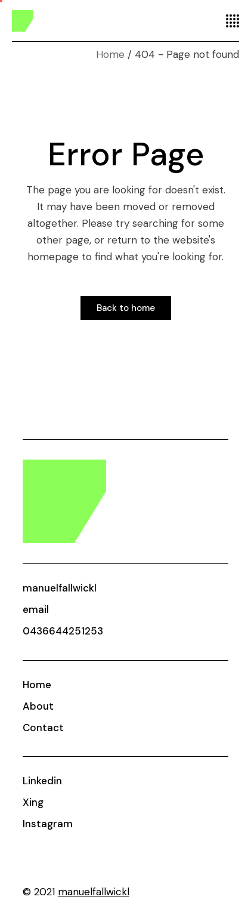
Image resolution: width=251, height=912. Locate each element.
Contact (43, 727)
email (36, 609)
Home (37, 684)
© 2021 (76, 891)
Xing (33, 802)
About (38, 706)
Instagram (48, 823)
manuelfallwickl (60, 587)
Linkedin (42, 780)
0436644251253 (63, 630)
